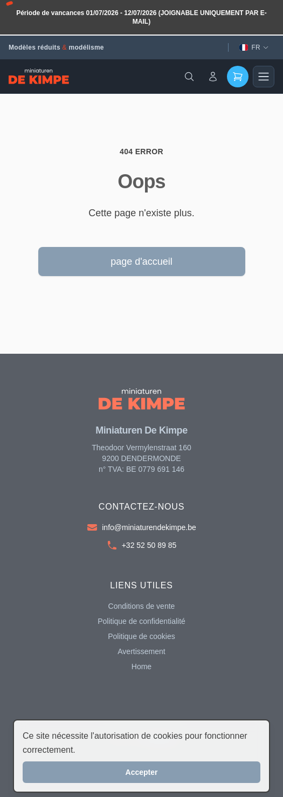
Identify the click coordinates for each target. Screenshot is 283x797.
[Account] (213, 76)
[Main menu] (263, 76)
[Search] (189, 76)
